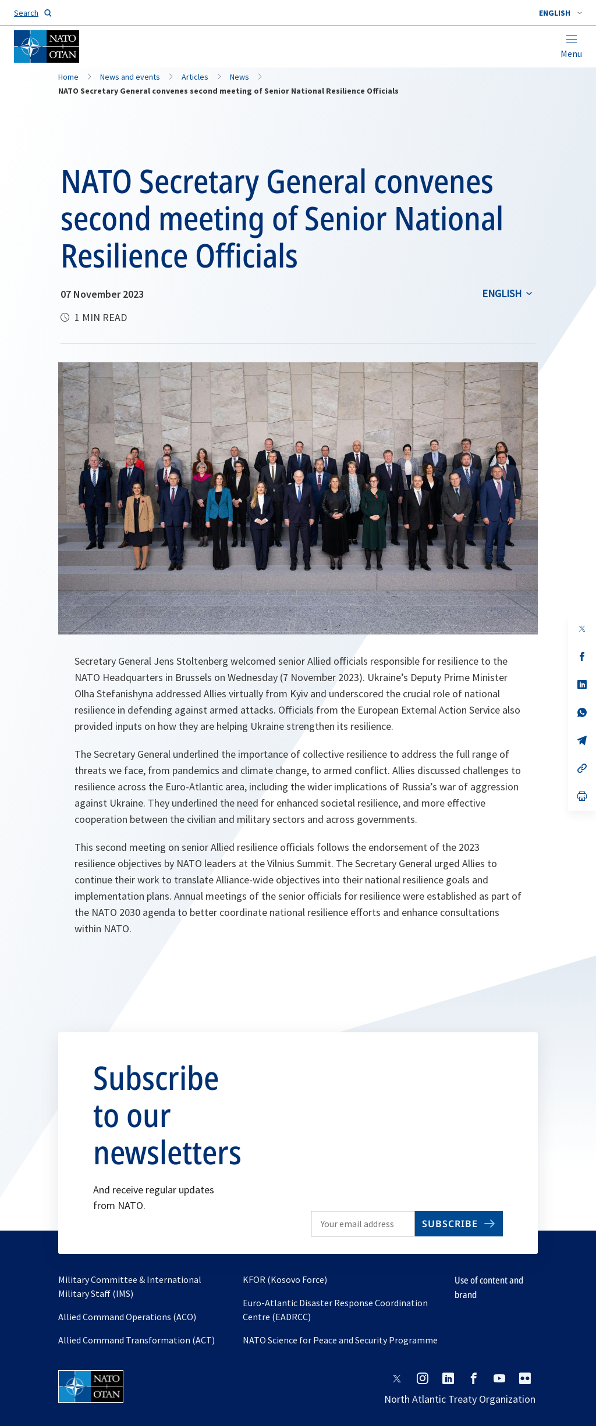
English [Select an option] (502, 293)
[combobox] (560, 13)
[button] (560, 13)
